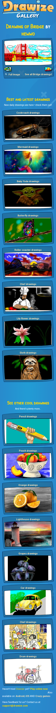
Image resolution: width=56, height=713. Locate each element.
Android (20, 696)
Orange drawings (28, 485)
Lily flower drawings (28, 318)
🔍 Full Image (12, 74)
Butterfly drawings (28, 215)
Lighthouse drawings (28, 519)
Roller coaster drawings (28, 250)
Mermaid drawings (28, 147)
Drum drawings (28, 656)
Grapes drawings (28, 553)
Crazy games (42, 696)
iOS (27, 696)
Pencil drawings (28, 416)
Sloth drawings (28, 352)
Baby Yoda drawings (28, 181)
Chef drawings (28, 284)
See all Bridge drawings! (38, 74)
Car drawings (28, 587)
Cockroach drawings (28, 112)
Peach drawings (28, 450)
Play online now (39, 688)
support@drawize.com (15, 705)
